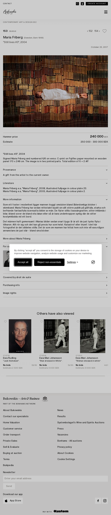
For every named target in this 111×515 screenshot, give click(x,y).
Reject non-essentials (49, 262)
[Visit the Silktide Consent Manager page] (93, 262)
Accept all (23, 262)
